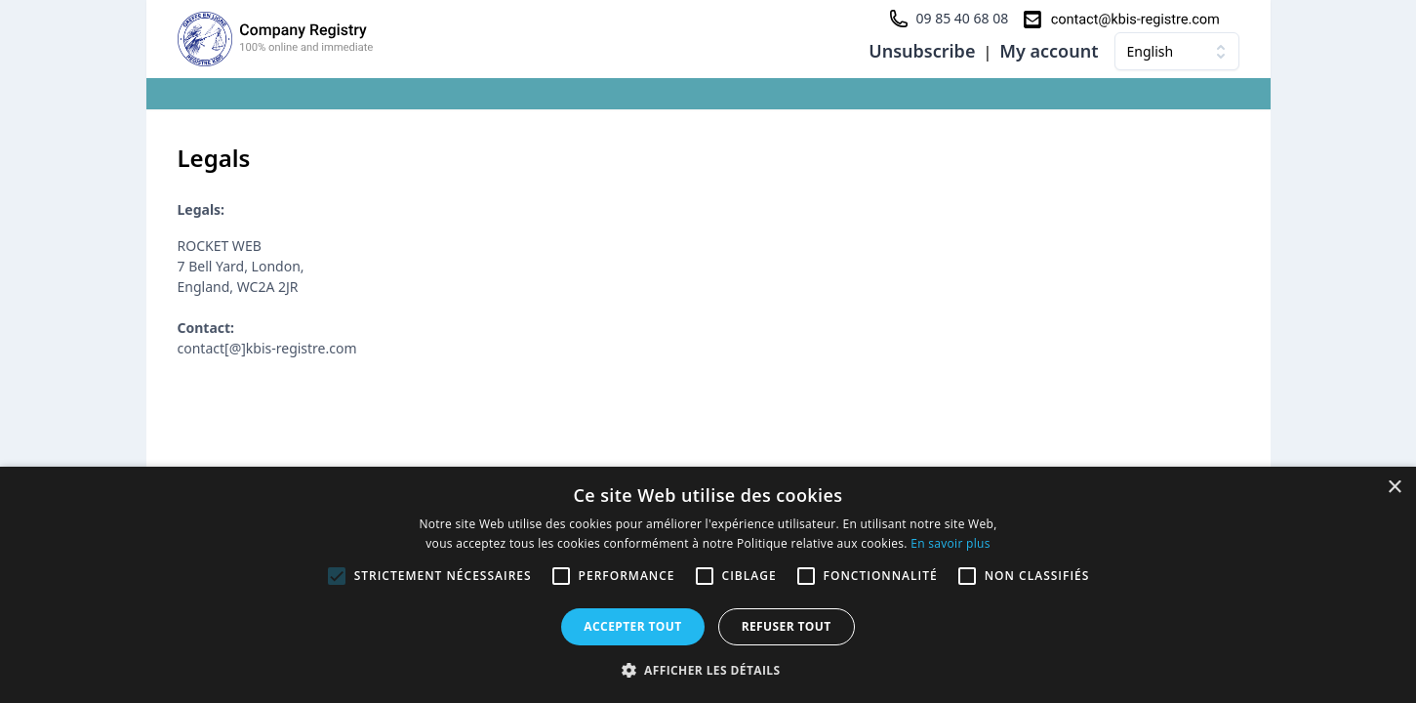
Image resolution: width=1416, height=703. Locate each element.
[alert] (708, 585)
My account (1048, 50)
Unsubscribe (922, 50)
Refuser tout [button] (786, 626)
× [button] (1394, 487)
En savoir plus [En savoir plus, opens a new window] (950, 543)
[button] (708, 670)
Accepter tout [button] (632, 626)
